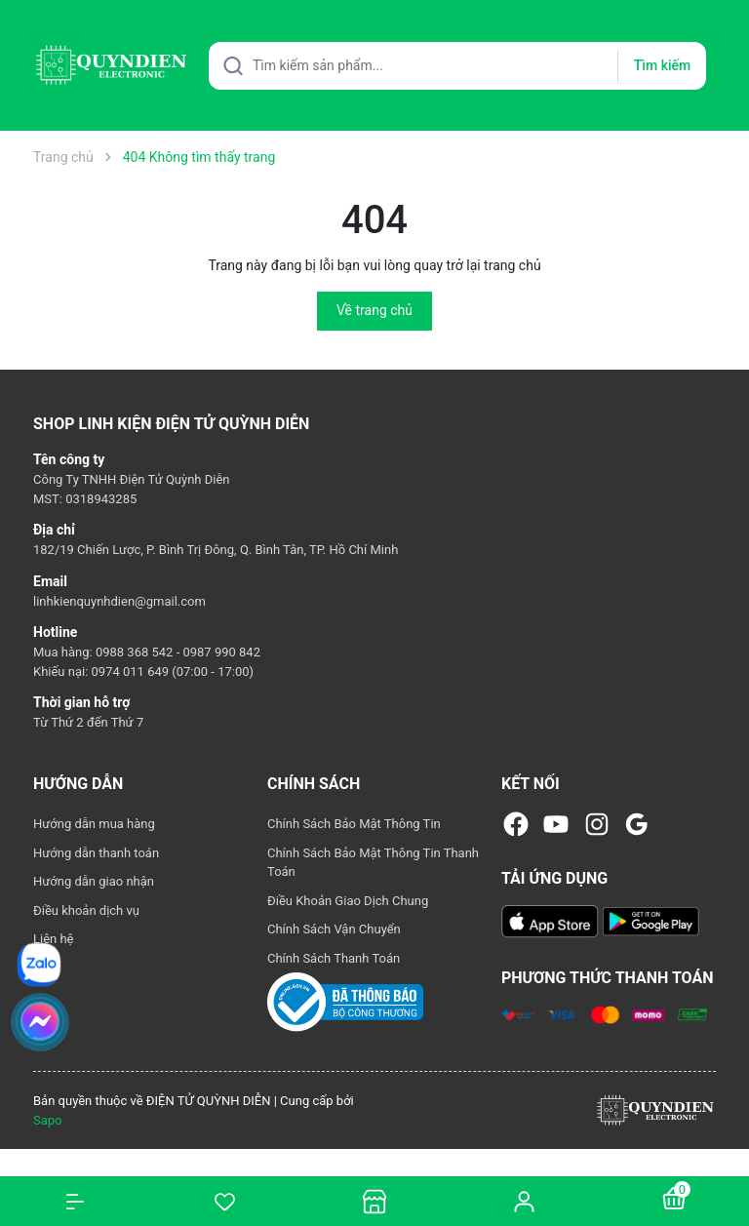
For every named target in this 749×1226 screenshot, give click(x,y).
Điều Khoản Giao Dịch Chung (347, 900)
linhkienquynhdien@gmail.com (119, 601)
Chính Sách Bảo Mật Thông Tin (354, 823)
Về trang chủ (374, 310)
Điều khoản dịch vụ (86, 910)
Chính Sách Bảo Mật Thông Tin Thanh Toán (373, 863)
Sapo (47, 1120)
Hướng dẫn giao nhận (93, 881)
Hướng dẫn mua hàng (94, 823)
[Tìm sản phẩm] (457, 66)
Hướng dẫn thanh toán (96, 853)
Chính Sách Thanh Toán (333, 958)
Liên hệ (53, 938)
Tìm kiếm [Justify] (662, 65)
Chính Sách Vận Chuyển (334, 929)
